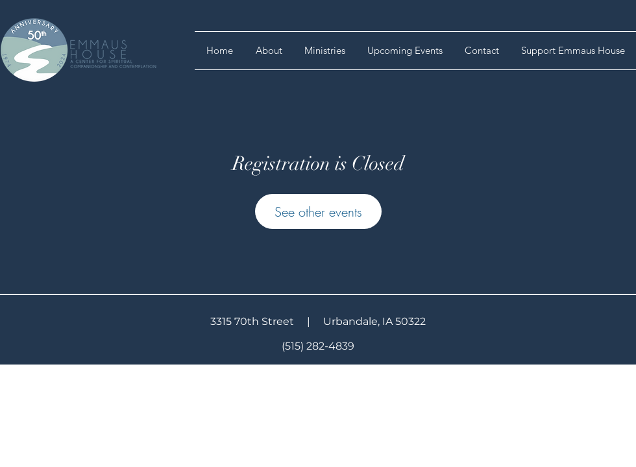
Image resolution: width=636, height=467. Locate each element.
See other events (318, 212)
